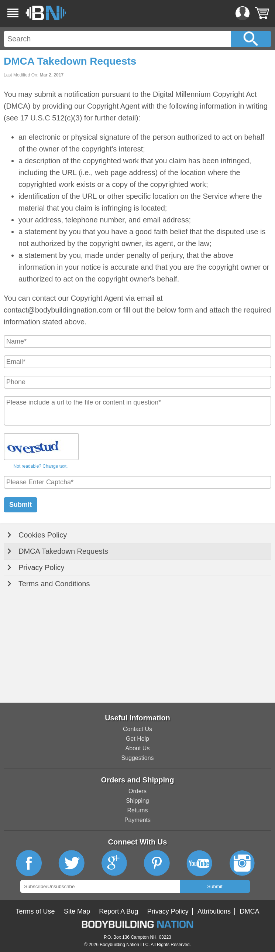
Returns (137, 810)
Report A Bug (118, 911)
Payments (137, 820)
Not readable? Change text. (41, 466)
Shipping (137, 801)
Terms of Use (35, 911)
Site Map (77, 911)
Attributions (214, 911)
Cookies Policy (42, 535)
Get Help (137, 739)
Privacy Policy (41, 567)
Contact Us (137, 729)
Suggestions (137, 758)
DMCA (249, 911)
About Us (138, 748)
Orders (137, 791)
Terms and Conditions (54, 584)
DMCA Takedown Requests (63, 551)
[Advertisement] (137, 647)
